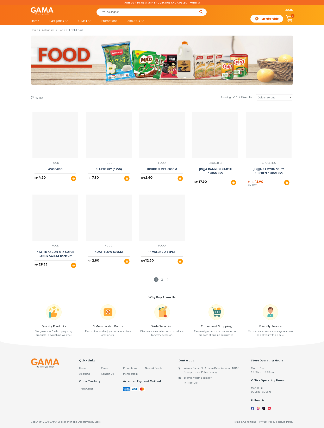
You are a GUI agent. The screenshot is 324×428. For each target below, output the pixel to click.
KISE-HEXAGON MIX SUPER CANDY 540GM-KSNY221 (55, 254)
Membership (270, 18)
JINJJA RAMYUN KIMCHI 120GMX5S (215, 171)
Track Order (86, 388)
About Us (135, 21)
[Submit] (201, 12)
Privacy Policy (267, 421)
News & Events (153, 368)
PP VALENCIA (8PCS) (162, 252)
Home (35, 21)
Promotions (109, 21)
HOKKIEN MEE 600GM (162, 169)
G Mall (84, 21)
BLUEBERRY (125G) (109, 169)
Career (105, 368)
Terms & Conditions (244, 421)
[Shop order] (274, 97)
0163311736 (191, 383)
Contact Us (107, 373)
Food (62, 30)
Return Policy (285, 421)
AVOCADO (55, 169)
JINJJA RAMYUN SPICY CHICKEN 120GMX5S (269, 171)
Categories (58, 21)
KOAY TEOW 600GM (109, 252)
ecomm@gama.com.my (198, 377)
